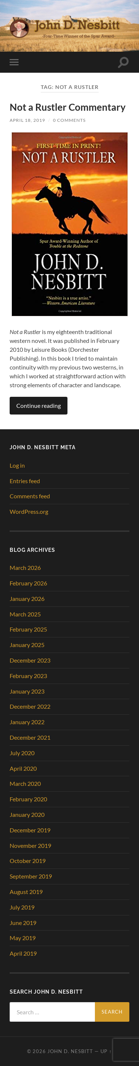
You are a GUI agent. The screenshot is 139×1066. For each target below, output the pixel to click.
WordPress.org (29, 511)
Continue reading (38, 405)
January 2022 (27, 721)
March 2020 (25, 783)
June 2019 (23, 922)
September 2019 (31, 876)
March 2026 (25, 567)
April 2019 (23, 953)
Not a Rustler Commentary (68, 107)
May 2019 (23, 937)
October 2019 (28, 860)
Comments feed (30, 495)
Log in (17, 465)
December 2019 (30, 829)
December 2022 (30, 706)
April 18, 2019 (27, 120)
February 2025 (28, 629)
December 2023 (30, 660)
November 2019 (30, 845)
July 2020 (22, 752)
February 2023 (28, 675)
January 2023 (27, 691)
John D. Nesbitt (70, 1051)
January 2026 (27, 598)
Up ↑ (106, 1051)
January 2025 (27, 644)
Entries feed (25, 480)
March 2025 (25, 614)
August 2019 (26, 891)
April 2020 (23, 768)
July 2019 (22, 907)
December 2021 (30, 737)
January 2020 (27, 814)
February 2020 (28, 798)
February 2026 (28, 583)
